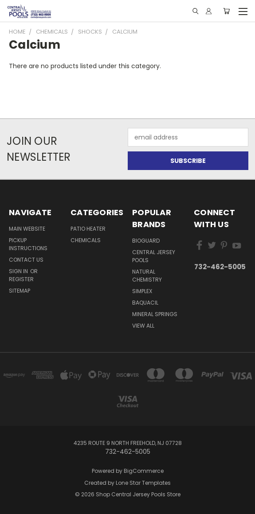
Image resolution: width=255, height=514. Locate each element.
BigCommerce (144, 471)
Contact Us (26, 259)
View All (143, 325)
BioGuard (146, 240)
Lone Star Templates (143, 483)
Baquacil (145, 302)
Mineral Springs (154, 314)
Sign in (19, 271)
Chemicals (86, 240)
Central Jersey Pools (153, 256)
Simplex (142, 291)
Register (21, 279)
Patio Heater (88, 228)
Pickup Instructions (28, 244)
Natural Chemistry (147, 275)
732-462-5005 (220, 266)
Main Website (27, 228)
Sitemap (19, 290)
